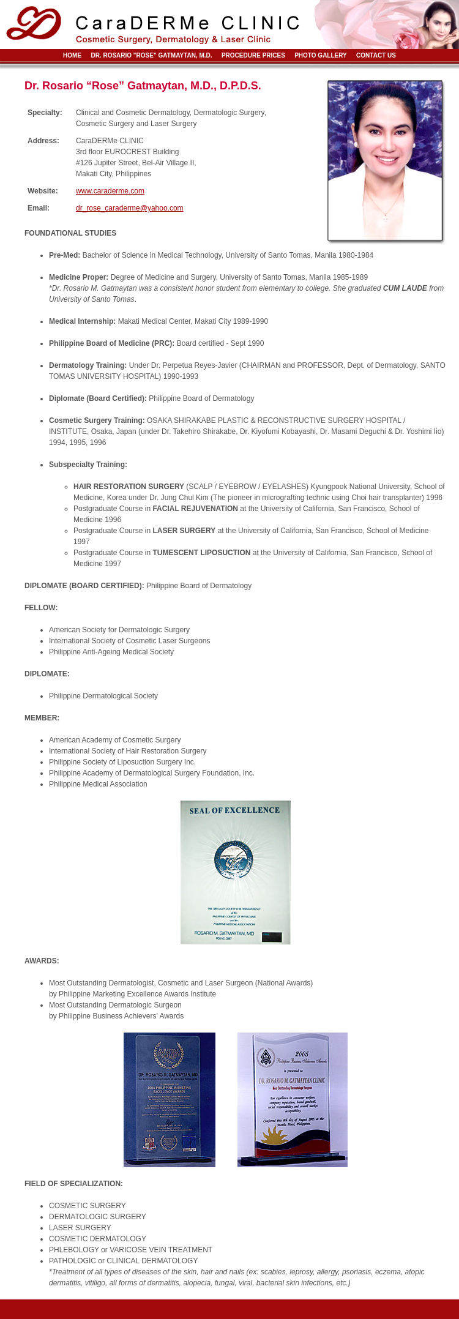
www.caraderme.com (110, 191)
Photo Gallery (320, 55)
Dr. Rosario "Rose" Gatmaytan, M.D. (151, 55)
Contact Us (376, 55)
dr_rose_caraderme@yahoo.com (130, 208)
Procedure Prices (253, 55)
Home (72, 55)
